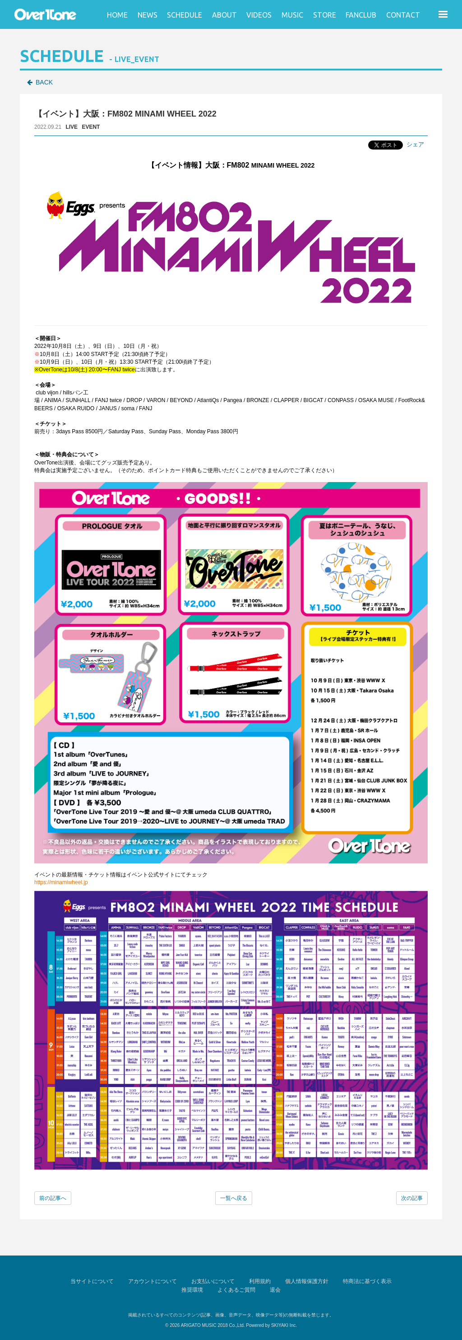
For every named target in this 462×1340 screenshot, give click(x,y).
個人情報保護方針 (306, 1281)
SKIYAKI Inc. (284, 1325)
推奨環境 (192, 1290)
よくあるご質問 (236, 1290)
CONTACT (403, 15)
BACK (44, 82)
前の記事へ (52, 1198)
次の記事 (412, 1198)
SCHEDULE (184, 15)
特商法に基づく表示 (367, 1281)
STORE (324, 15)
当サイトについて (92, 1281)
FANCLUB (361, 15)
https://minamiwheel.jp (61, 882)
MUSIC (292, 15)
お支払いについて (213, 1281)
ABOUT (224, 15)
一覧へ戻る (233, 1198)
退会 (275, 1290)
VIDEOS (259, 15)
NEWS (147, 15)
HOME (117, 15)
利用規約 (260, 1281)
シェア (415, 144)
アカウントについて (152, 1281)
